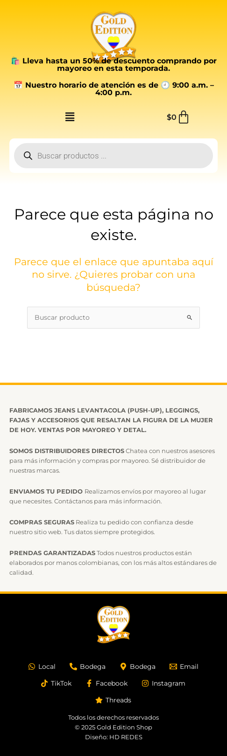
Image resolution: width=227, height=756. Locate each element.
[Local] (41, 666)
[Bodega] (87, 666)
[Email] (184, 666)
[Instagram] (163, 683)
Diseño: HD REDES (113, 737)
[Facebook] (106, 683)
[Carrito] (179, 117)
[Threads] (113, 700)
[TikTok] (56, 683)
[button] (70, 117)
